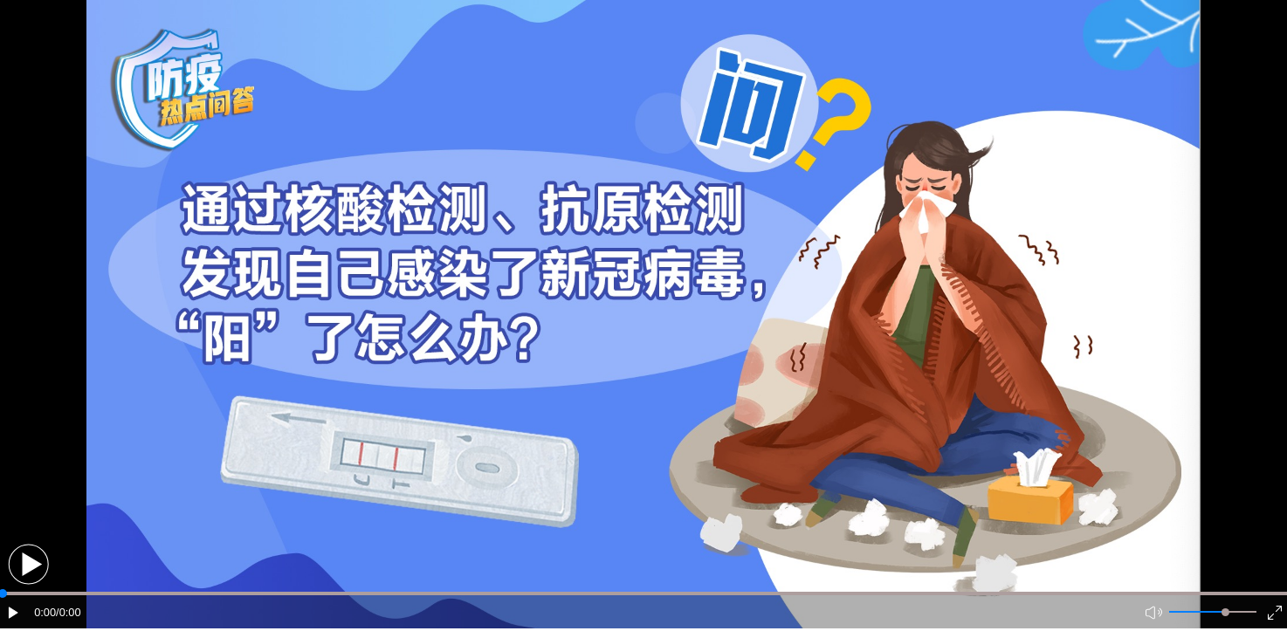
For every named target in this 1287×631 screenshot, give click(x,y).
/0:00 (68, 612)
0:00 (45, 612)
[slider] (1225, 612)
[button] (28, 564)
